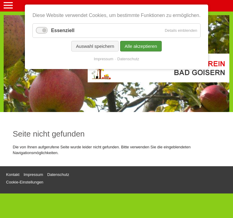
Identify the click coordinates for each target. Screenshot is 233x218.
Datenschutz (128, 59)
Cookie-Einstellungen (24, 182)
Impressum (103, 59)
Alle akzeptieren (141, 46)
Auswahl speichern (95, 46)
